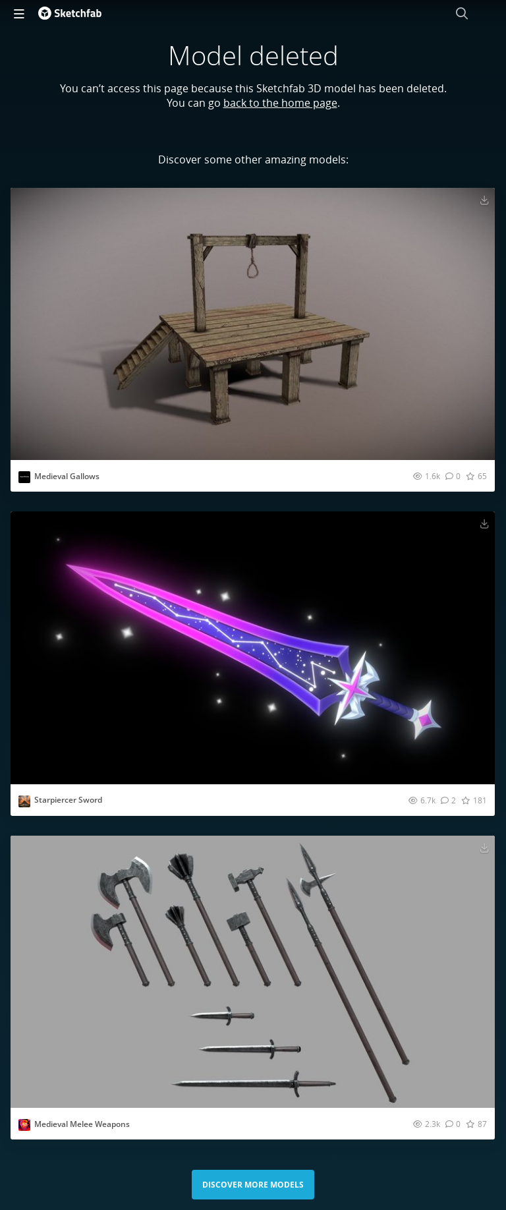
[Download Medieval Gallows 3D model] (484, 199)
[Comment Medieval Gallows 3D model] (453, 475)
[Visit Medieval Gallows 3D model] (253, 324)
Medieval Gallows (66, 476)
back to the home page (280, 103)
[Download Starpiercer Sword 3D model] (484, 523)
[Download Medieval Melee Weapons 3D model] (484, 847)
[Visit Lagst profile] (24, 1125)
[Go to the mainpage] (69, 13)
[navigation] (19, 13)
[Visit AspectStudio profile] (24, 477)
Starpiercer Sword (68, 799)
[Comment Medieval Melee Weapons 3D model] (453, 1123)
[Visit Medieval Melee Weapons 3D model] (253, 972)
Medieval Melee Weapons (82, 1124)
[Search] (462, 13)
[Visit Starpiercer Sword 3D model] (253, 647)
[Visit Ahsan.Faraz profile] (24, 801)
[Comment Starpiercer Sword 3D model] (448, 800)
